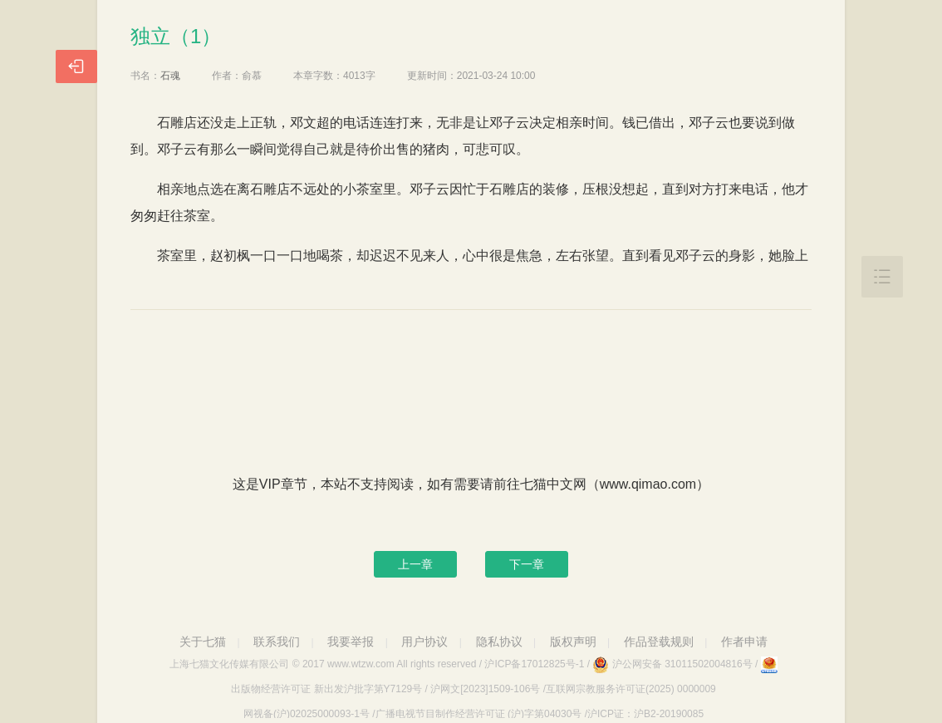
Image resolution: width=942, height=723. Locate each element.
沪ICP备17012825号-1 (534, 664)
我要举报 (350, 641)
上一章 (415, 564)
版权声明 (573, 641)
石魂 (170, 75)
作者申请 (744, 641)
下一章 (526, 564)
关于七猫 (202, 641)
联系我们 (276, 641)
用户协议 (424, 641)
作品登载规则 (659, 641)
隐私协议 (499, 641)
